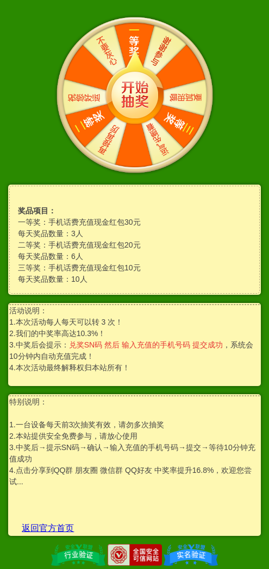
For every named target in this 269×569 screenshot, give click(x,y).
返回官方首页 (48, 528)
